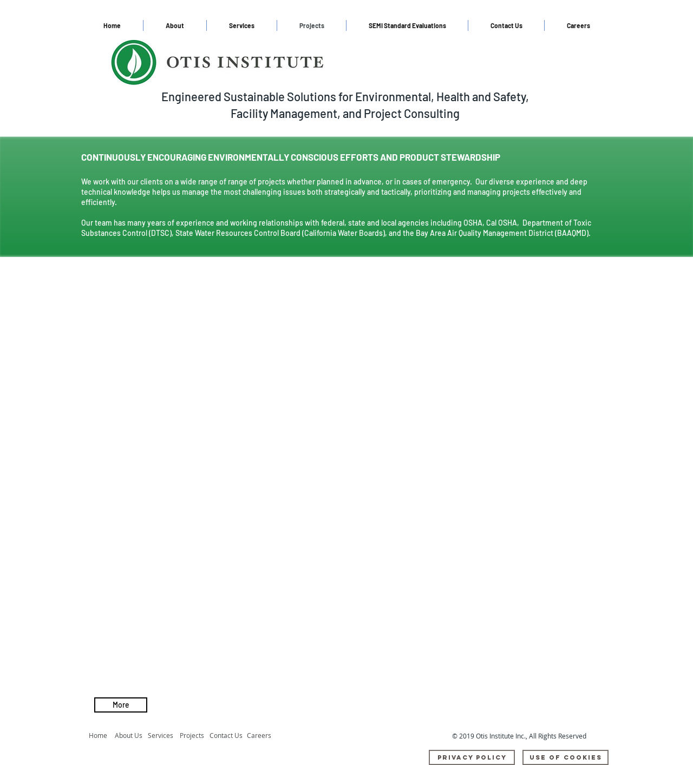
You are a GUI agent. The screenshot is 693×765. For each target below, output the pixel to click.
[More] (120, 705)
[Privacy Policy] (472, 757)
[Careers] (262, 736)
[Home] (100, 736)
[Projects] (195, 736)
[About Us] (131, 736)
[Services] (163, 736)
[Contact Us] (227, 736)
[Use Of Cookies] (565, 757)
